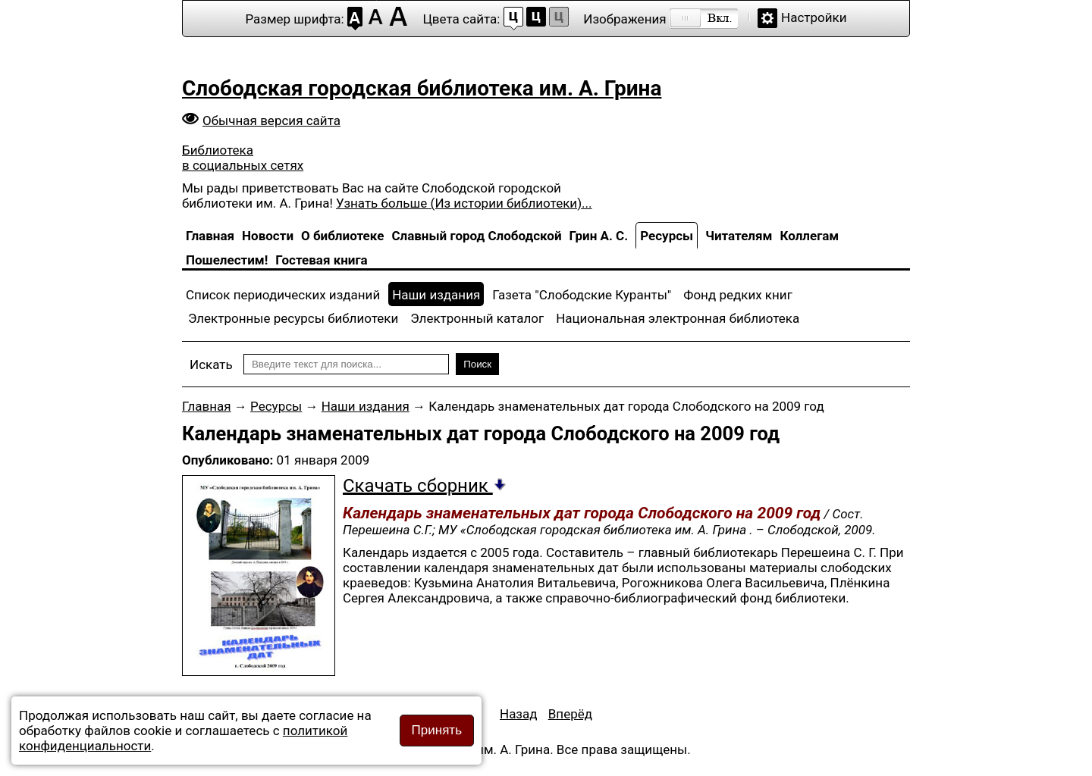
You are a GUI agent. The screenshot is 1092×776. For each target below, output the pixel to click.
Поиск (477, 364)
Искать (211, 364)
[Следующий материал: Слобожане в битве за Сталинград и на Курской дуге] (570, 713)
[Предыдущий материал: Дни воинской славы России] (519, 713)
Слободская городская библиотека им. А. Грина (421, 88)
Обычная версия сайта (271, 120)
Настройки (814, 17)
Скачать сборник (425, 485)
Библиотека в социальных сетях (242, 157)
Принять (437, 730)
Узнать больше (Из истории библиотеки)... (464, 203)
